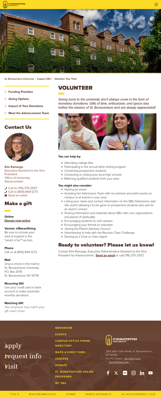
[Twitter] (116, 374)
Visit (14, 365)
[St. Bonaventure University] (14, 4)
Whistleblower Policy (42, 394)
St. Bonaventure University (19, 78)
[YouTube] (150, 374)
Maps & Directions (70, 352)
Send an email (105, 255)
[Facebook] (108, 374)
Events (61, 334)
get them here (132, 358)
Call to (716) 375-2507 (22, 188)
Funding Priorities (19, 92)
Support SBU (44, 78)
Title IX (14, 394)
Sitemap (71, 394)
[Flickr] (125, 374)
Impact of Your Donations (24, 106)
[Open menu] (156, 4)
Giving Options (17, 99)
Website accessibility (98, 394)
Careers (62, 358)
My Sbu (60, 383)
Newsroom (64, 328)
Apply (16, 345)
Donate (61, 365)
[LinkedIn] (142, 374)
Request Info (26, 355)
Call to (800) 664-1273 (23, 192)
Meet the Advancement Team (27, 113)
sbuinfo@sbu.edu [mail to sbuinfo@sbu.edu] (119, 362)
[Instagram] (133, 374)
